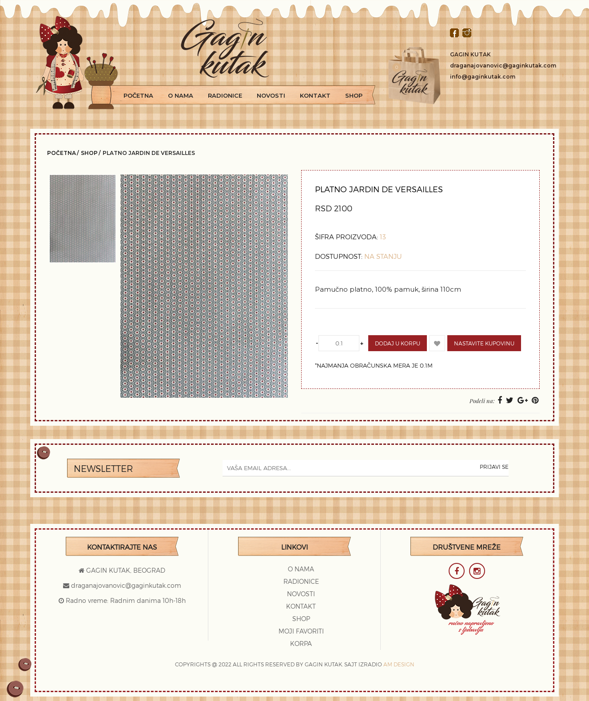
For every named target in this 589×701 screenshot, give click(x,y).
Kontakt (315, 95)
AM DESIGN (398, 664)
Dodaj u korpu (397, 343)
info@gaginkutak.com (482, 76)
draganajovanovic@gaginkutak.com (503, 65)
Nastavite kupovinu (484, 343)
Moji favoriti (301, 631)
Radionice (225, 95)
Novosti (271, 95)
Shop (353, 95)
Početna (138, 95)
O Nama (180, 95)
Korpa (301, 643)
